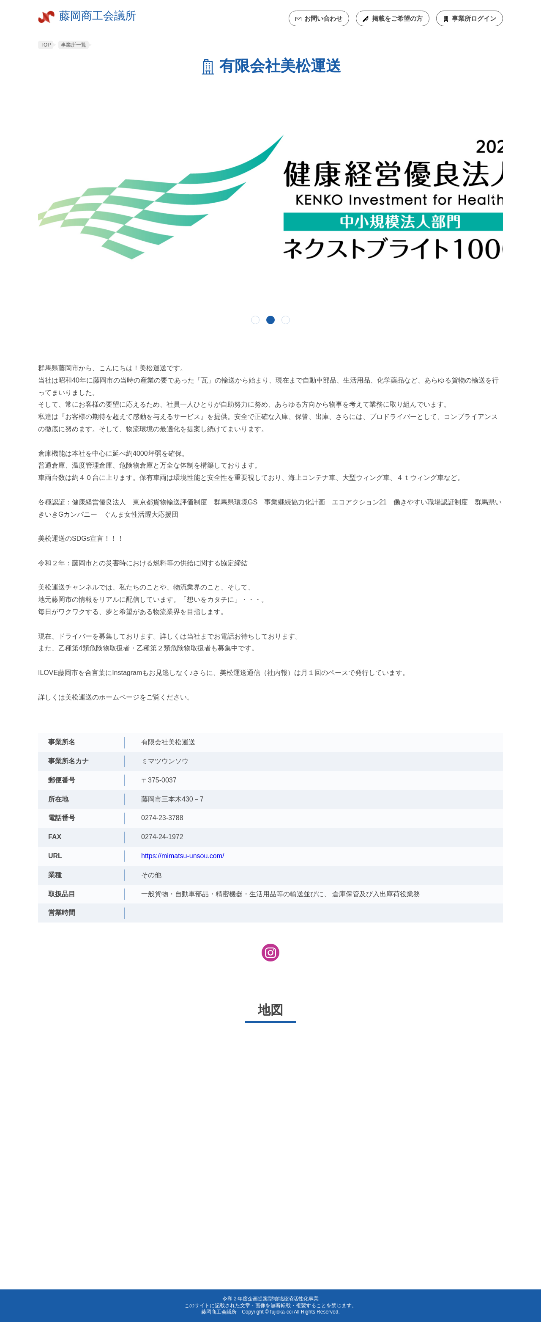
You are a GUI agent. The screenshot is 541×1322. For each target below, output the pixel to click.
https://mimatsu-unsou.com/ (182, 855)
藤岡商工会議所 (97, 16)
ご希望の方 (397, 18)
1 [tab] (255, 320)
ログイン (474, 18)
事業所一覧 (73, 45)
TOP (46, 45)
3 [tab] (285, 320)
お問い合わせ (323, 18)
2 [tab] (270, 320)
